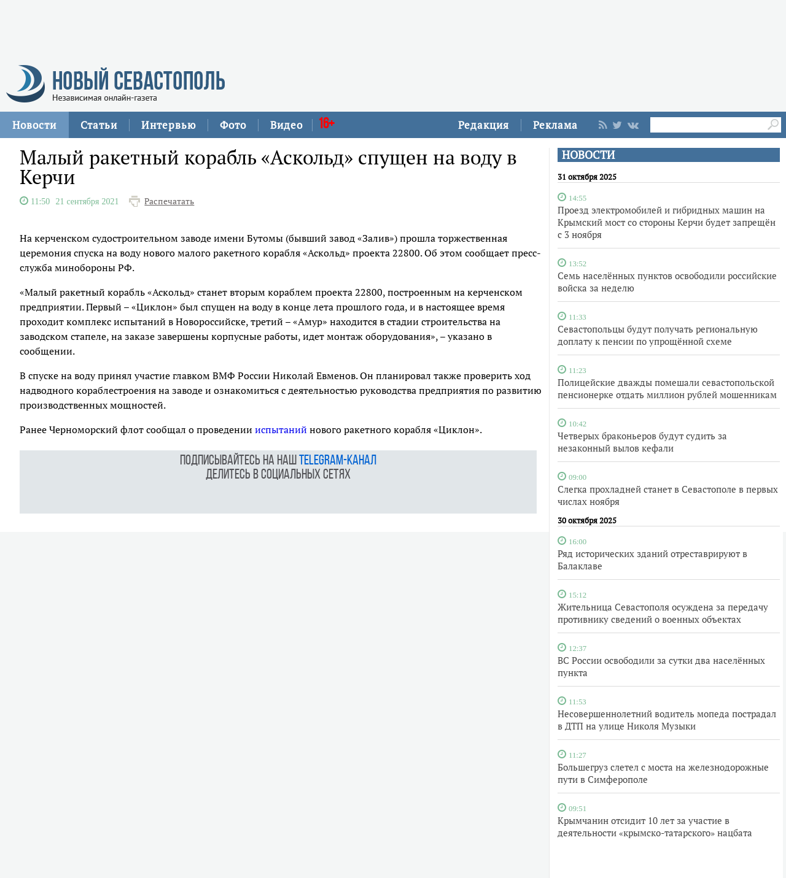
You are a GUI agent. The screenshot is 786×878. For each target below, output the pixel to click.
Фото (233, 125)
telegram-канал (337, 461)
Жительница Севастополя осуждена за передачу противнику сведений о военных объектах (663, 613)
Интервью (168, 125)
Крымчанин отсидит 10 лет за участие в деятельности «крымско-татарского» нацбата (655, 826)
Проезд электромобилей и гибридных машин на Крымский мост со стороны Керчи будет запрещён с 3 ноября (667, 222)
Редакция (483, 125)
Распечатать (169, 201)
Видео (286, 125)
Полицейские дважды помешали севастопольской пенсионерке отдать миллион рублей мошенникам (667, 388)
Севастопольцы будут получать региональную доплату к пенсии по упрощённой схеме (658, 335)
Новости (34, 125)
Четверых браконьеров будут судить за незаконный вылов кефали (642, 441)
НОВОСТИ (588, 155)
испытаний (281, 429)
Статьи (98, 125)
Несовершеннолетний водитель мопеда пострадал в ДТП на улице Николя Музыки (667, 719)
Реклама (555, 125)
